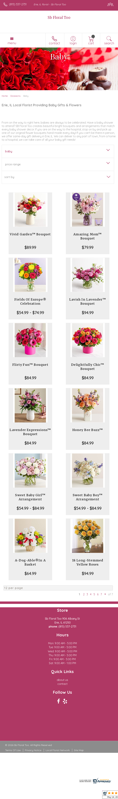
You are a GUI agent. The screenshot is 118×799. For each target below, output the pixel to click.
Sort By (9, 177)
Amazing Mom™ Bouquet (87, 236)
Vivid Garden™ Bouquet (30, 234)
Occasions (15, 95)
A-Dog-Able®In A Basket (30, 562)
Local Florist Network (58, 750)
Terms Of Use (13, 750)
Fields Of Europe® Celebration (30, 301)
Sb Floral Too (59, 17)
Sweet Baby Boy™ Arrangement (88, 497)
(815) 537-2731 (18, 4)
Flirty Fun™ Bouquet (30, 365)
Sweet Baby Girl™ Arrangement (30, 497)
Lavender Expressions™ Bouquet (30, 432)
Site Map (79, 750)
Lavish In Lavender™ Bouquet (87, 301)
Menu (12, 43)
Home (5, 95)
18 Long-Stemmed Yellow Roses (87, 562)
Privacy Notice (33, 750)
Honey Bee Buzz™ (87, 430)
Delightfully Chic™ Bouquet (87, 367)
